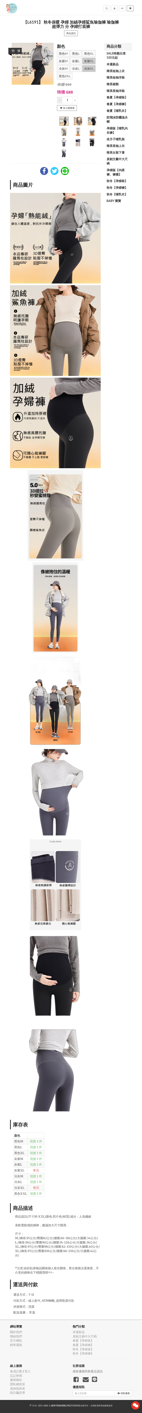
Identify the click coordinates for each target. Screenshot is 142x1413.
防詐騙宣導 (17, 1393)
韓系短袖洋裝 (116, 77)
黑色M (63, 53)
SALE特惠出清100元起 (116, 55)
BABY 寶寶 (114, 201)
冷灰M (63, 69)
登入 (28, 1371)
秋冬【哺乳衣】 (117, 194)
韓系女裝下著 (116, 152)
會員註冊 (16, 1371)
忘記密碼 (16, 1376)
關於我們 (16, 1332)
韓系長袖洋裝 (116, 91)
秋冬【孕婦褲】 (117, 187)
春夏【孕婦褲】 (117, 104)
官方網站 (16, 1340)
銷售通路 (16, 1345)
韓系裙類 (113, 84)
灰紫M (63, 61)
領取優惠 (124, 1393)
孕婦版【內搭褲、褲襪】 (116, 172)
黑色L (76, 53)
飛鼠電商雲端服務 (101, 1405)
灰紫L (76, 61)
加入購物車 (67, 107)
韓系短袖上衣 (116, 71)
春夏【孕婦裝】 (117, 97)
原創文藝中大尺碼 (117, 161)
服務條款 (16, 1380)
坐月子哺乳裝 (116, 139)
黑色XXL (64, 76)
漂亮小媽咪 (43, 1405)
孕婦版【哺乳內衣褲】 (117, 130)
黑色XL (89, 53)
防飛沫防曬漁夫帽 (117, 120)
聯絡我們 (16, 1336)
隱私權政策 (17, 1384)
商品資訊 (71, 33)
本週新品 (113, 64)
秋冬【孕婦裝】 (117, 181)
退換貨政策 (17, 1388)
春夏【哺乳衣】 (117, 110)
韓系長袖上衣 (116, 146)
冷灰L (76, 69)
